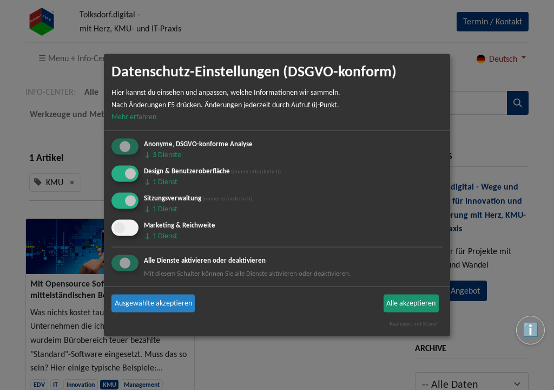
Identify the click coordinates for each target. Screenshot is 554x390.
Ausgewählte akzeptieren (153, 303)
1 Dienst (160, 181)
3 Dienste (162, 154)
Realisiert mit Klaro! (414, 323)
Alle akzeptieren (411, 303)
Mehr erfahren (133, 116)
